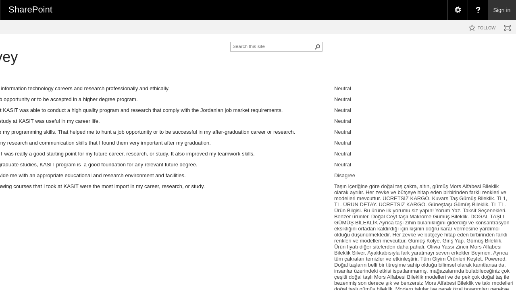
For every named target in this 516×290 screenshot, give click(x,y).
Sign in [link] (502, 10)
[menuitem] (457, 10)
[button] (317, 46)
